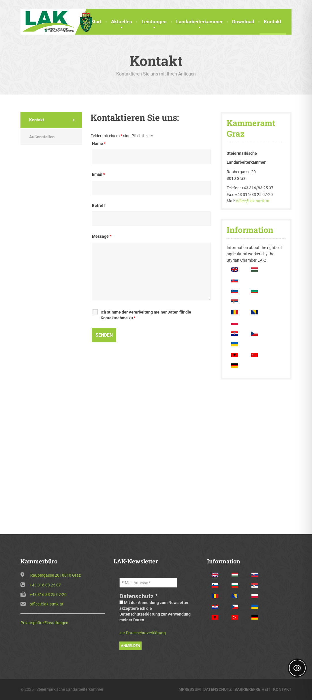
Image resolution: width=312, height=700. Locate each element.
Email (98, 174)
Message (101, 236)
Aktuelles (121, 21)
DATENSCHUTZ (217, 689)
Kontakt (272, 21)
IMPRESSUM (189, 689)
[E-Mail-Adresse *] (148, 583)
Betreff (98, 205)
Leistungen (154, 21)
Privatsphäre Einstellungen (44, 622)
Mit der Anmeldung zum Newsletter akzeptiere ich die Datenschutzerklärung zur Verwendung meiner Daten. (155, 611)
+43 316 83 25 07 (45, 585)
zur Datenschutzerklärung (142, 633)
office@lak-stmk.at (253, 201)
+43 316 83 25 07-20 (48, 594)
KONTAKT (282, 689)
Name (99, 143)
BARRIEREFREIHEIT (252, 689)
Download (243, 21)
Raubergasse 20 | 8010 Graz (55, 575)
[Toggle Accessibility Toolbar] (297, 668)
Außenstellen (41, 136)
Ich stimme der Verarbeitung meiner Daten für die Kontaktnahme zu (146, 315)
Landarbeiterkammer (199, 21)
